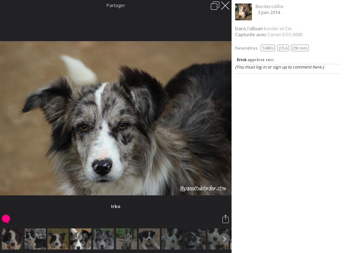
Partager (115, 5)
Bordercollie (269, 6)
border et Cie (278, 28)
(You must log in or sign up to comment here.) (279, 67)
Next (224, 239)
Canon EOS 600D (285, 34)
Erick (242, 59)
